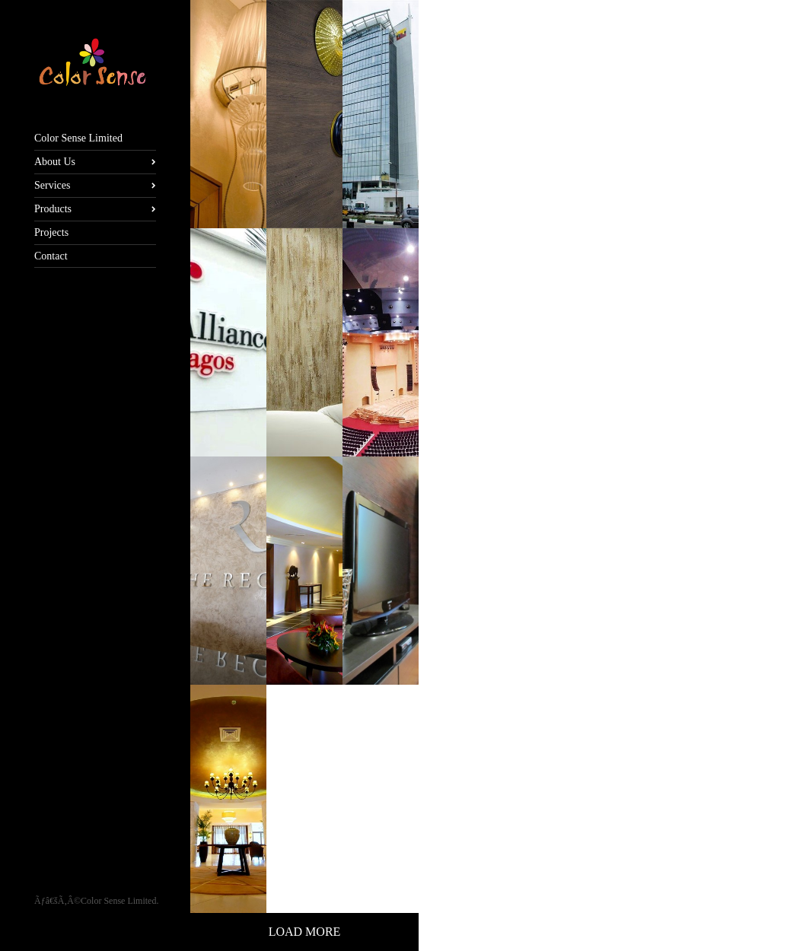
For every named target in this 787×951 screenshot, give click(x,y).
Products (53, 209)
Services (52, 185)
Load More (305, 931)
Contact (51, 256)
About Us (54, 161)
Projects (51, 232)
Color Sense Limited (78, 138)
